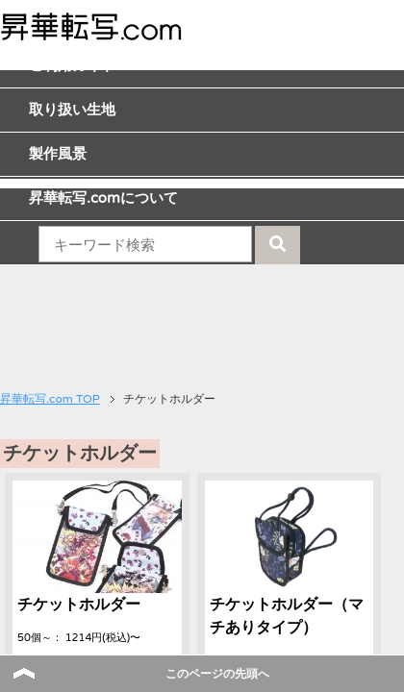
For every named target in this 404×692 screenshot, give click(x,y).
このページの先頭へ (217, 673)
